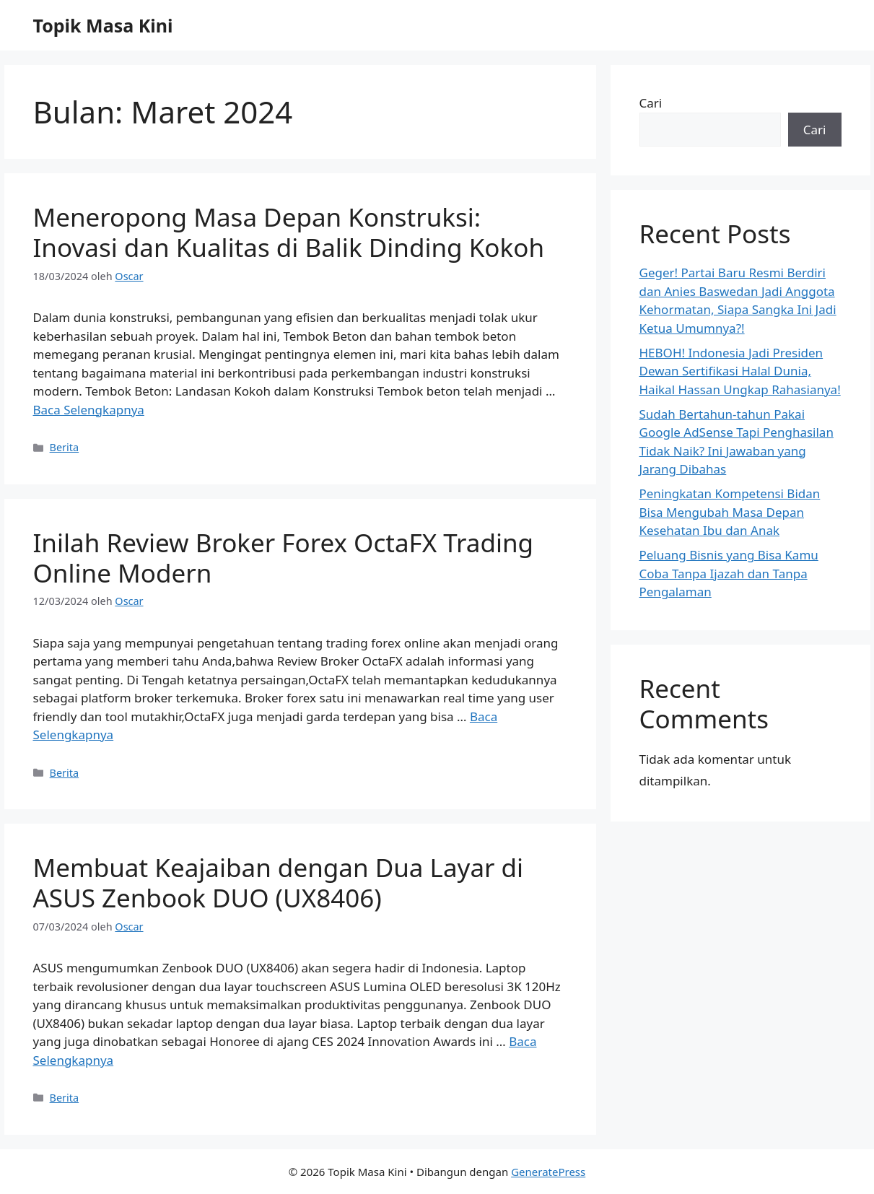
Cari (651, 103)
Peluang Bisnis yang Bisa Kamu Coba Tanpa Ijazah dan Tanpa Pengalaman (728, 573)
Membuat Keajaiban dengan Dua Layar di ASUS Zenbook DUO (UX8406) (278, 882)
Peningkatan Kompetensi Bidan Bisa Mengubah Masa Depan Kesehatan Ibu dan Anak (730, 512)
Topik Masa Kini (103, 25)
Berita (64, 447)
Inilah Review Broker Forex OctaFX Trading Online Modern (283, 558)
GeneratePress (548, 1171)
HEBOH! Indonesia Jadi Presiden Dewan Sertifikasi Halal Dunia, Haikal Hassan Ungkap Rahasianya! (740, 371)
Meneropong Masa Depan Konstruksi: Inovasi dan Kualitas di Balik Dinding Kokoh (289, 232)
